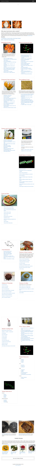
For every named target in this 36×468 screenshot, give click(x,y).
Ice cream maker (4, 337)
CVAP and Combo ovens (5, 340)
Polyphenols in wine (7, 217)
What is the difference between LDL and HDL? (26, 174)
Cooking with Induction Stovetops (24, 261)
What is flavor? (23, 60)
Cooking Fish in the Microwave (6, 341)
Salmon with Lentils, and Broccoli (31, 448)
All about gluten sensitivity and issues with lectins (26, 186)
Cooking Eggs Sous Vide (7, 149)
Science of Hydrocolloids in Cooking (9, 258)
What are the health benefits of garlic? (26, 99)
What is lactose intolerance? (23, 172)
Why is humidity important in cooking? (9, 68)
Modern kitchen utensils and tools (7, 330)
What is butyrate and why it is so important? (27, 338)
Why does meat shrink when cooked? (24, 267)
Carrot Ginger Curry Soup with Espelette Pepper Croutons (5, 449)
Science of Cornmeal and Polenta (26, 68)
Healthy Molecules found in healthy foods (27, 100)
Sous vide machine (4, 334)
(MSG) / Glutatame (24, 377)
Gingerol (5, 397)
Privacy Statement (18, 465)
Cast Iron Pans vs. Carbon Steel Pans (9, 72)
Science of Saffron (6, 104)
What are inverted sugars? (25, 64)
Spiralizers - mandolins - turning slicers (7, 331)
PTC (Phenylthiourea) (24, 372)
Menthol (5, 396)
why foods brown (29, 35)
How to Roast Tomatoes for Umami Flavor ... (10, 98)
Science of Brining (6, 97)
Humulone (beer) (23, 373)
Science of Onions (24, 62)
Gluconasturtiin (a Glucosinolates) (26, 374)
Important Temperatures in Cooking (24, 260)
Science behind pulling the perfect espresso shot (26, 291)
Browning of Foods (6, 42)
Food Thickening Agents (7, 252)
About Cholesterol (22, 175)
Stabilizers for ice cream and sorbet (26, 150)
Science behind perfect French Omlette (9, 143)
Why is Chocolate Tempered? (6, 297)
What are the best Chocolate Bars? (7, 294)
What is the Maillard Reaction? (8, 58)
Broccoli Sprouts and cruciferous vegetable (27, 94)
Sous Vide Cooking (22, 263)
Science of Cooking (4, 1)
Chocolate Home (4, 284)
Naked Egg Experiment (7, 151)
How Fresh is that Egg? (7, 145)
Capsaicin (5, 395)
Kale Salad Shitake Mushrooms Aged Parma (14, 449)
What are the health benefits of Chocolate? (27, 101)
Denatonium (23, 369)
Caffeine (22, 370)
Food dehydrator (4, 338)
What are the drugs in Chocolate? (7, 291)
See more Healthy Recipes (18, 458)
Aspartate (22, 378)
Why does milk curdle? (24, 67)
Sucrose (22, 359)
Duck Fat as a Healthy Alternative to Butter (10, 107)
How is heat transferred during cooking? (9, 67)
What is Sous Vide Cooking (8, 253)
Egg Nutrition (6, 147)
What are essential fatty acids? (25, 337)
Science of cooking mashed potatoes (26, 73)
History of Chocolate (5, 287)
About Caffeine (21, 292)
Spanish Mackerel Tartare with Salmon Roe (23, 449)
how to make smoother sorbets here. (28, 149)
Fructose (22, 360)
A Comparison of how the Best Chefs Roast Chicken (11, 38)
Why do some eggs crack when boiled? (9, 150)
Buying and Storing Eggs (7, 146)
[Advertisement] (18, 11)
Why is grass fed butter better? (25, 339)
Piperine (5, 394)
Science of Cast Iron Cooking (8, 71)
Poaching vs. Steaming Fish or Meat (24, 264)
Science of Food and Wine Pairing (9, 208)
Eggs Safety (5, 144)
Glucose (22, 361)
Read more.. (23, 145)
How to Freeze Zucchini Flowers (8, 103)
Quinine (22, 371)
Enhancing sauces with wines (8, 216)
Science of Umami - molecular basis (26, 58)
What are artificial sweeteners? (25, 63)
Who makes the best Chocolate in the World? (8, 293)
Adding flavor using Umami (8, 95)
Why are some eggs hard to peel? (9, 148)
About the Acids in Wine (7, 213)
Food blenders (4, 333)
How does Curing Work (7, 96)
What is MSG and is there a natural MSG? (27, 61)
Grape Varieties (6, 221)
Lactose (22, 362)
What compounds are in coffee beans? (24, 287)
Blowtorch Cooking (4, 344)
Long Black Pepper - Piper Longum (26, 104)
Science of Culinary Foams (8, 251)
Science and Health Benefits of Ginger (26, 95)
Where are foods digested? (25, 59)
